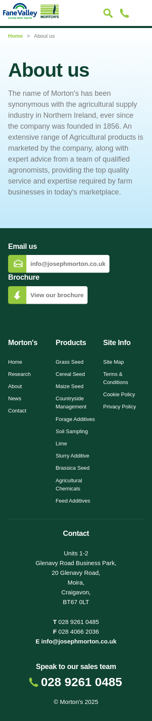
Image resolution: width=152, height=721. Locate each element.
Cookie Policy (119, 394)
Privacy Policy (119, 407)
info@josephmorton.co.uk (78, 641)
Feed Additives (73, 501)
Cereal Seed (70, 374)
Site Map (113, 362)
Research (19, 374)
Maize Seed (69, 386)
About (15, 386)
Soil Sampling (72, 431)
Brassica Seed (73, 468)
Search (108, 13)
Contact (17, 411)
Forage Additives (75, 419)
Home (15, 36)
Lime (61, 443)
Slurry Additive (72, 456)
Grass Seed (69, 362)
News (14, 398)
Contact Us (124, 13)
